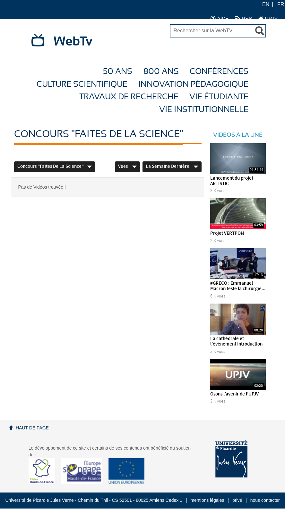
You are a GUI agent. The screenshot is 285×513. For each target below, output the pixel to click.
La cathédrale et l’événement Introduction (236, 341)
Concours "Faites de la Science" (54, 166)
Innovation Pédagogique (193, 84)
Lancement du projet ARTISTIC (231, 181)
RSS (243, 18)
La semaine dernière (172, 166)
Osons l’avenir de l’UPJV (234, 394)
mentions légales (207, 500)
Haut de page (32, 427)
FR (280, 4)
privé (237, 500)
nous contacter (265, 500)
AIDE (220, 18)
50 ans (117, 72)
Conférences (219, 72)
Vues (127, 166)
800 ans (161, 72)
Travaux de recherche (128, 97)
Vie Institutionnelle (203, 110)
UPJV (268, 18)
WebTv (73, 41)
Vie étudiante (218, 97)
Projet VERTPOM (227, 233)
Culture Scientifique (82, 84)
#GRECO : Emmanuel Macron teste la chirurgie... (237, 286)
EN (265, 4)
